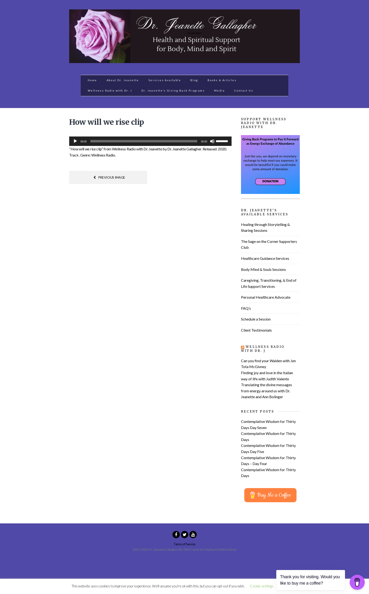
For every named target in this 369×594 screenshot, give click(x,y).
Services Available (164, 80)
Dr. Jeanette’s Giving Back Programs (173, 90)
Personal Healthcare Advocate (265, 297)
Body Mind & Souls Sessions (263, 269)
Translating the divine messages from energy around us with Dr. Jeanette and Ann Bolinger (266, 390)
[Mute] (212, 141)
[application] (150, 141)
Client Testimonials (256, 330)
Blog (194, 80)
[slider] (143, 141)
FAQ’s (246, 308)
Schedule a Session (256, 319)
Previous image (109, 177)
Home (92, 80)
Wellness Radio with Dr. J (110, 90)
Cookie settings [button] (261, 586)
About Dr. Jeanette (123, 80)
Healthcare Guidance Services (265, 258)
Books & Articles (222, 80)
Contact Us (243, 90)
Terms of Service (184, 544)
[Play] (75, 141)
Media (219, 90)
